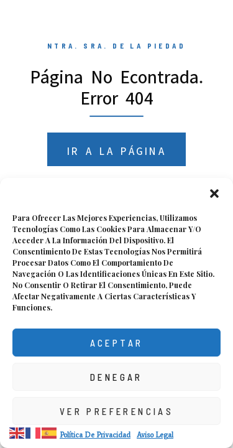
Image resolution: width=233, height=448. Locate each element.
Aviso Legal (155, 435)
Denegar (116, 377)
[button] (214, 193)
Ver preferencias (116, 411)
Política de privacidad (95, 435)
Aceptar (117, 342)
